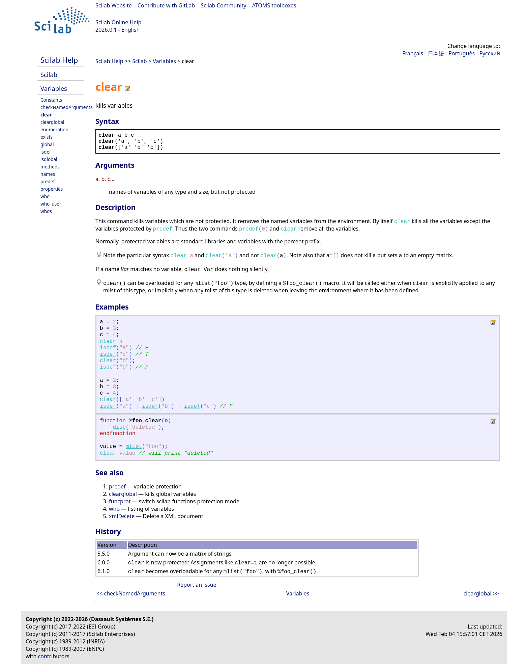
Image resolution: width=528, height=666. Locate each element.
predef (47, 181)
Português (461, 53)
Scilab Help (59, 60)
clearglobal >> (481, 593)
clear (46, 114)
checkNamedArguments (66, 107)
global (47, 144)
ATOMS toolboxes (274, 5)
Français (412, 53)
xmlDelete (122, 516)
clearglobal (52, 122)
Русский (489, 53)
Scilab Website (113, 5)
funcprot (120, 501)
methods (50, 166)
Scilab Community (223, 5)
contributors (53, 656)
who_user (50, 204)
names (47, 174)
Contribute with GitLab (166, 5)
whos (46, 211)
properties (51, 189)
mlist (134, 447)
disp (119, 427)
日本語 (436, 53)
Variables (53, 88)
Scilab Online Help (118, 22)
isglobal (48, 159)
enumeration (54, 129)
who (45, 196)
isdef (45, 152)
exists (46, 137)
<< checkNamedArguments (130, 593)
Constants (51, 100)
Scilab (48, 74)
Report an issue (196, 584)
